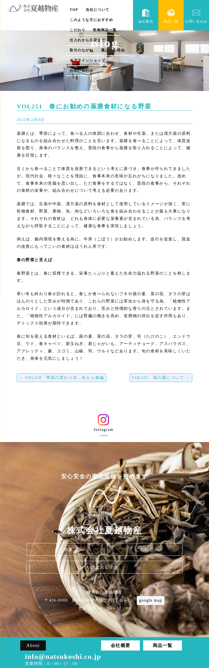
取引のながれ (81, 50)
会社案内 (145, 16)
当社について (97, 10)
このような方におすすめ (91, 20)
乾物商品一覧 (105, 30)
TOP (74, 10)
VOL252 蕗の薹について (161, 377)
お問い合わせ (81, 70)
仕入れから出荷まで (87, 40)
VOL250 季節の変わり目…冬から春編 (61, 377)
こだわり (77, 30)
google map (150, 600)
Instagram (103, 424)
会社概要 (64, 549)
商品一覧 (171, 16)
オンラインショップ (87, 60)
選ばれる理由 (113, 50)
